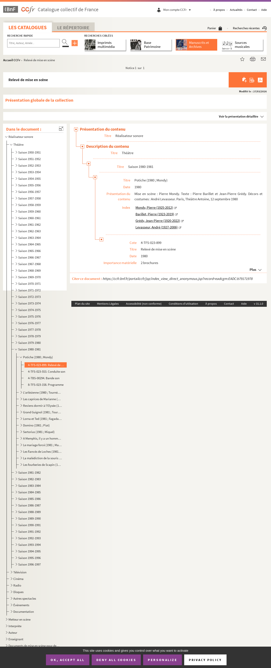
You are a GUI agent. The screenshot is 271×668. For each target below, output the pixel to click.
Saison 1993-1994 (29, 545)
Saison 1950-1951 (29, 152)
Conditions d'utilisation (183, 304)
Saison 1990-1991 (29, 525)
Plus (253, 269)
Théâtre (18, 144)
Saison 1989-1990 (29, 518)
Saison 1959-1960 (29, 211)
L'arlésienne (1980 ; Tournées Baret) (42, 392)
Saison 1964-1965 (29, 244)
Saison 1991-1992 (29, 532)
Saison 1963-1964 (29, 238)
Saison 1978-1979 (29, 336)
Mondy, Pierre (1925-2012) (154, 207)
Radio (17, 585)
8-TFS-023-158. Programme (46, 385)
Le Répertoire (73, 27)
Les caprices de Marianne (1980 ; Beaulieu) (42, 399)
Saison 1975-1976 (29, 316)
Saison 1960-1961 (29, 218)
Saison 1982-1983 (29, 479)
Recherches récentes (250, 28)
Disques (18, 592)
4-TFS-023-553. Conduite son (46, 371)
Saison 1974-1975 (29, 310)
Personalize (162, 660)
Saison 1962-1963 (29, 231)
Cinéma (18, 579)
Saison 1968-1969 (29, 270)
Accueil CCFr (11, 60)
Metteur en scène (19, 619)
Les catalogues (27, 27)
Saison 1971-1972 (29, 290)
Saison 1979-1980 (29, 343)
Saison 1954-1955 (29, 179)
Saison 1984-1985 (29, 492)
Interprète (14, 626)
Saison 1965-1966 (29, 251)
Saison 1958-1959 (29, 205)
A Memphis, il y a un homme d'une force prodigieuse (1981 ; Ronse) (42, 438)
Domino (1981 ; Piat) (36, 425)
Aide (264, 10)
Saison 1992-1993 (29, 538)
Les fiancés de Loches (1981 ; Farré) (42, 451)
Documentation (23, 612)
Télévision (19, 572)
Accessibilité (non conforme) (144, 304)
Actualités (236, 10)
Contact (252, 10)
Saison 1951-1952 (29, 159)
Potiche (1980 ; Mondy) (38, 357)
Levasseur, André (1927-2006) (157, 227)
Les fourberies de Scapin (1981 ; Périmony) (42, 465)
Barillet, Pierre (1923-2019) (155, 214)
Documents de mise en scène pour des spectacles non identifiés (34, 646)
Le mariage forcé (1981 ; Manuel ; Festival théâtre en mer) (42, 445)
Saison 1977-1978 (29, 330)
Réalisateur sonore (20, 137)
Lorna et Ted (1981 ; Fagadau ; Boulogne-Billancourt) (42, 419)
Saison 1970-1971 (29, 284)
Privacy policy (205, 660)
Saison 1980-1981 (29, 349)
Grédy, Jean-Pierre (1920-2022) (158, 220)
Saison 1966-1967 (29, 257)
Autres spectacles (24, 598)
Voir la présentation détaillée (238, 116)
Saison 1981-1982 (29, 472)
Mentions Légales (108, 304)
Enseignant (15, 639)
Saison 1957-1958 (29, 198)
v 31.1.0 (258, 304)
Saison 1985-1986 (29, 499)
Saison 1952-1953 (29, 165)
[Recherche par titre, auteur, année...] (33, 43)
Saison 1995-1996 (29, 558)
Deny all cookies (116, 660)
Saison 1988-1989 (29, 512)
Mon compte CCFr (178, 9)
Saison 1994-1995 (29, 551)
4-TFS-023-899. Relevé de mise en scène (47, 365)
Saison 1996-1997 (29, 564)
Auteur (12, 633)
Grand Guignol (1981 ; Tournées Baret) (42, 412)
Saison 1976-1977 (29, 323)
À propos (219, 10)
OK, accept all (67, 660)
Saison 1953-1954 (29, 172)
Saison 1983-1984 (29, 486)
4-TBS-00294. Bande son (43, 378)
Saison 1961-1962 (29, 225)
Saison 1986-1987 (29, 505)
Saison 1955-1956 (29, 185)
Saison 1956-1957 (29, 192)
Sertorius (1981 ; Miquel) (39, 432)
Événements (21, 605)
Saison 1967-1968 (29, 264)
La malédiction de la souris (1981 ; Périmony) (42, 458)
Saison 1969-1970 (29, 277)
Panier (214, 28)
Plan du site (82, 304)
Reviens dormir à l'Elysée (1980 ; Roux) (42, 406)
